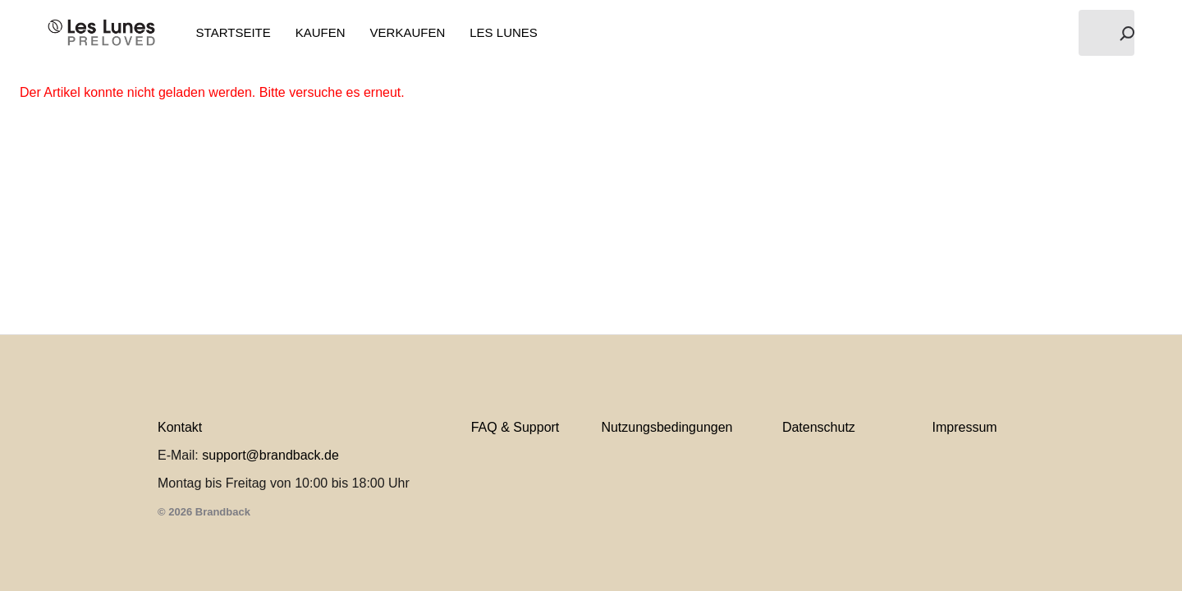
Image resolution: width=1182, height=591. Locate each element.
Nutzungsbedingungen (666, 427)
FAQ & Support (515, 427)
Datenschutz (818, 427)
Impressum (964, 427)
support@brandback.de (270, 455)
